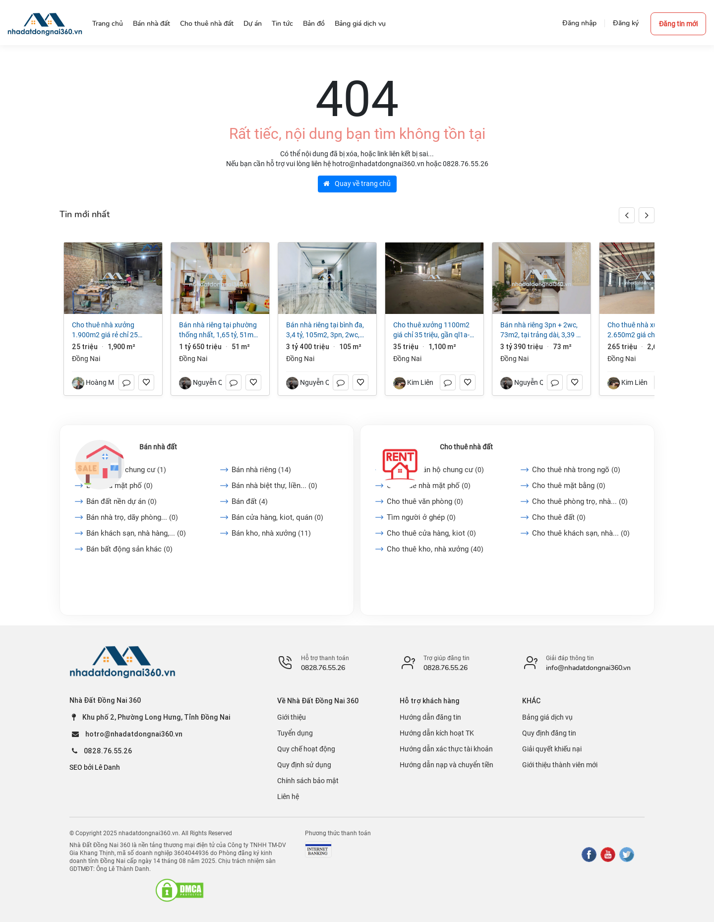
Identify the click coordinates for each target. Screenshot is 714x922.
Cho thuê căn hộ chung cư (435, 469)
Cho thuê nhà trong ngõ (576, 469)
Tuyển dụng (295, 733)
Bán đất (250, 501)
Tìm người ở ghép (421, 517)
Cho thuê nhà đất (466, 447)
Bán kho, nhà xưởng (271, 533)
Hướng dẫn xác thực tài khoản (446, 749)
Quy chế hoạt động (306, 749)
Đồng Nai (86, 359)
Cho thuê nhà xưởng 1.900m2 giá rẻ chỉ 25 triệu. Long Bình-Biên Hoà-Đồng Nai (110, 330)
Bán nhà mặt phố (119, 485)
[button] (646, 215)
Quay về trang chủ (357, 183)
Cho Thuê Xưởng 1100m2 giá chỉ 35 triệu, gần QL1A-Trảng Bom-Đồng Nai (431, 330)
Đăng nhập (579, 23)
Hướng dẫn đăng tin (430, 717)
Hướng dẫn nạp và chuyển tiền (446, 765)
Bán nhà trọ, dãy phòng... (132, 517)
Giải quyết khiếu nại (552, 749)
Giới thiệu (291, 717)
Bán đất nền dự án (121, 501)
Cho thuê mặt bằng (568, 485)
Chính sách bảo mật (308, 781)
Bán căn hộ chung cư (126, 469)
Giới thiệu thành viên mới (559, 765)
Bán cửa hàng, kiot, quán (277, 517)
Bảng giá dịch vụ (547, 717)
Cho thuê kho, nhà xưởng (435, 549)
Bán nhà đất (158, 447)
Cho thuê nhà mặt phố (429, 485)
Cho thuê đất (559, 517)
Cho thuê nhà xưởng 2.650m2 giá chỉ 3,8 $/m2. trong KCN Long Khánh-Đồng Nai (647, 330)
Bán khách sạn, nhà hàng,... (136, 533)
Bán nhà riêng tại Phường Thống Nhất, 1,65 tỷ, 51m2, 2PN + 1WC (219, 330)
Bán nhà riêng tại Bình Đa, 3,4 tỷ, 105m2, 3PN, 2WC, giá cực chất (325, 330)
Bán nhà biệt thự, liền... (274, 485)
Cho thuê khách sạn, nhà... (581, 533)
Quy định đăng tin (549, 733)
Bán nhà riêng (261, 469)
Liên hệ (288, 796)
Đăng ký (626, 23)
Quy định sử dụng (304, 765)
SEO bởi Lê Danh (94, 767)
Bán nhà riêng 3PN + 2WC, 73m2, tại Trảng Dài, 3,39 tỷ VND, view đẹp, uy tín (541, 330)
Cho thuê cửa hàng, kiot (431, 533)
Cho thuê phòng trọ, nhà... (580, 501)
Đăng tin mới (678, 24)
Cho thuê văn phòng (425, 501)
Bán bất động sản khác (129, 549)
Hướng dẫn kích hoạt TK (437, 733)
